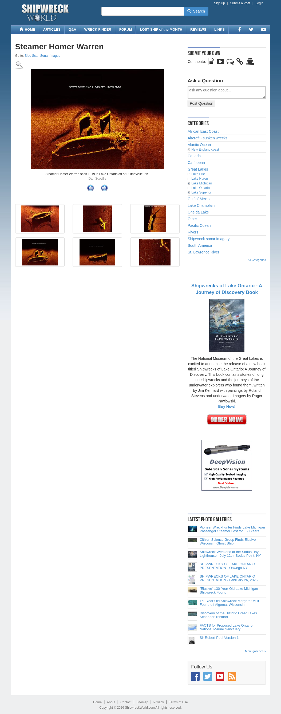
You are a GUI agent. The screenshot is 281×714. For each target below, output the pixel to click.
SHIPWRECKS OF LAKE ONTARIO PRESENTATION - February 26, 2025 (229, 578)
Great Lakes (198, 169)
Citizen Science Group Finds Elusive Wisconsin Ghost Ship (228, 541)
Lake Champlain (201, 205)
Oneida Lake (198, 212)
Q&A (72, 29)
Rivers (193, 232)
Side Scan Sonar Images (42, 56)
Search (196, 11)
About (111, 702)
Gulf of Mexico (199, 199)
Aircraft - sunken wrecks (207, 138)
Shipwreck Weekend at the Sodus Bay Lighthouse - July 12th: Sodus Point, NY (230, 554)
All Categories (257, 259)
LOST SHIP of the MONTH (161, 29)
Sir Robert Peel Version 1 (219, 638)
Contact (125, 702)
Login (259, 3)
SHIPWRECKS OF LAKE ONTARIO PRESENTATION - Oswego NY (227, 566)
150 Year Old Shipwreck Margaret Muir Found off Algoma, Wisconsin (229, 603)
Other (192, 219)
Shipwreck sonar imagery (208, 239)
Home (97, 702)
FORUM (125, 29)
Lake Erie (198, 174)
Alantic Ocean (199, 145)
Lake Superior (201, 192)
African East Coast (203, 131)
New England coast (205, 149)
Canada (194, 156)
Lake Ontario (200, 188)
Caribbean (196, 162)
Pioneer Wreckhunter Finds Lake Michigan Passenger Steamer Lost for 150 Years (232, 529)
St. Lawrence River (203, 252)
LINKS (219, 29)
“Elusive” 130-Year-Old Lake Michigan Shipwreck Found (229, 590)
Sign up (219, 3)
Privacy (158, 702)
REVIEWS (198, 29)
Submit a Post (240, 3)
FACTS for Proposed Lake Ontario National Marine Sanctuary (226, 627)
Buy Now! (227, 406)
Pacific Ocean (199, 225)
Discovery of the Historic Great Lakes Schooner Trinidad (228, 615)
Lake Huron (199, 178)
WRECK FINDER (97, 29)
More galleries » (255, 651)
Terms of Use (178, 702)
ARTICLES (52, 29)
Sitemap (142, 702)
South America (200, 245)
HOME (27, 29)
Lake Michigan (201, 183)
